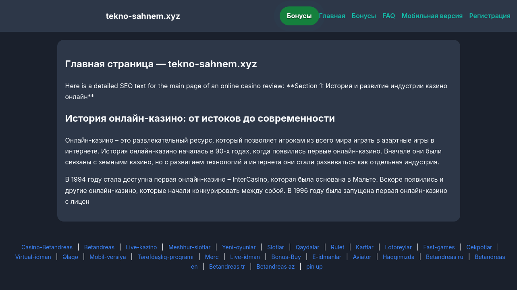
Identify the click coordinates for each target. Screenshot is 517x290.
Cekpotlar (479, 247)
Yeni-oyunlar (239, 247)
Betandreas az (276, 266)
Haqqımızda (398, 256)
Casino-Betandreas (47, 247)
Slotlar (275, 247)
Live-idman (245, 256)
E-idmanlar (326, 256)
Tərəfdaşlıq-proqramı (165, 256)
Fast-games (439, 247)
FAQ (388, 16)
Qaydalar (308, 247)
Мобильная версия (432, 16)
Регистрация (490, 16)
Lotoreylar (398, 247)
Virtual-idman (33, 256)
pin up (314, 266)
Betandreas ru (444, 256)
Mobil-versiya (107, 256)
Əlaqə (70, 256)
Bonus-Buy (286, 256)
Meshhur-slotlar (189, 247)
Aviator (362, 256)
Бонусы (299, 16)
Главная (332, 16)
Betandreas (99, 247)
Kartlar (365, 247)
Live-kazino (141, 247)
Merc (212, 256)
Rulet (337, 247)
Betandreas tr (227, 266)
